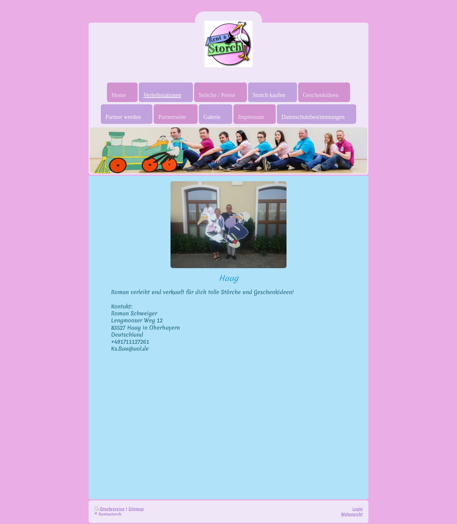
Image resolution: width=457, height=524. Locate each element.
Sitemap (136, 508)
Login (357, 508)
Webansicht (352, 514)
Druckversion (109, 508)
